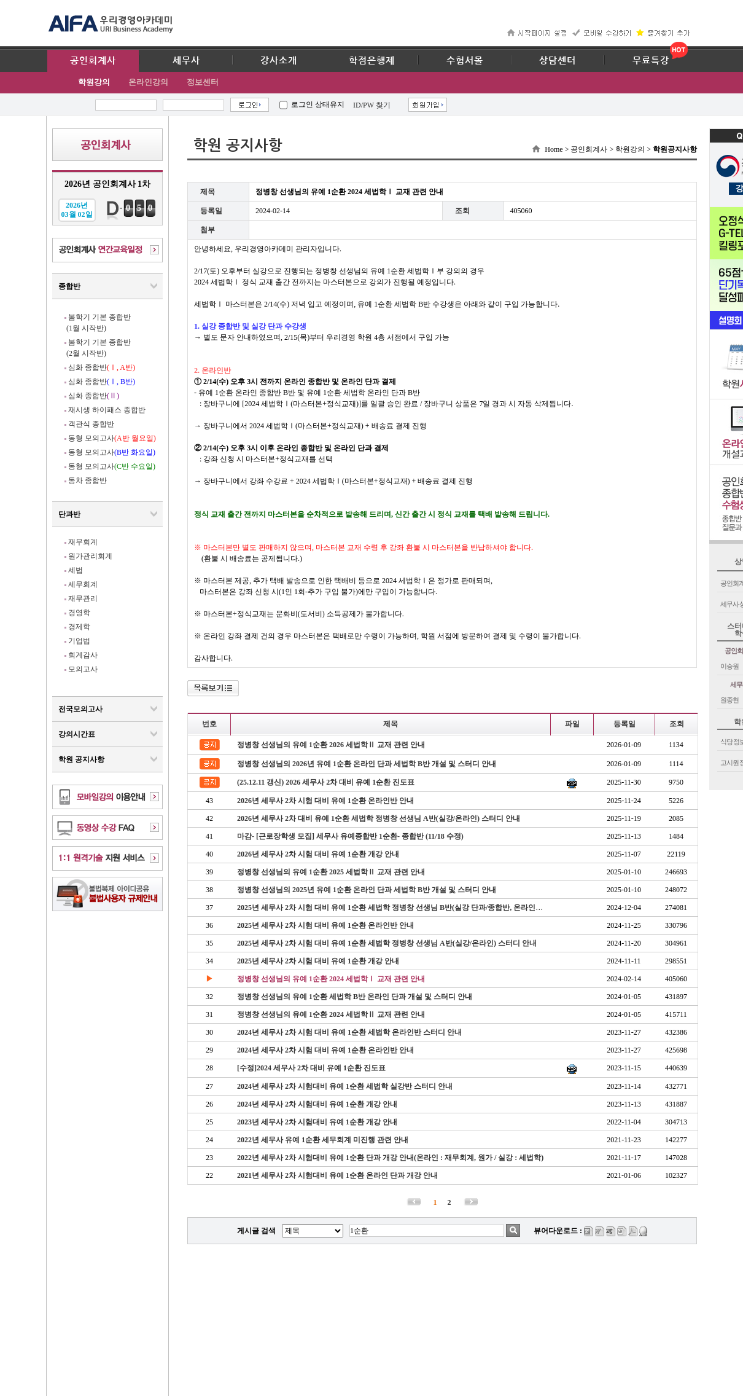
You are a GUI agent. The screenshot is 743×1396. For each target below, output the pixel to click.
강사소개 (278, 61)
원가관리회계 (90, 556)
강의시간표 (76, 734)
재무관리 (83, 598)
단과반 (69, 514)
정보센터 (203, 82)
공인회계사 (93, 61)
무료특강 (650, 61)
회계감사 (83, 655)
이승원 (729, 666)
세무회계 (83, 584)
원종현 (729, 700)
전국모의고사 (80, 709)
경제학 (79, 626)
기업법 (79, 641)
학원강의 (94, 82)
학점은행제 (372, 61)
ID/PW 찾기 (372, 105)
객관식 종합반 (91, 424)
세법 (75, 570)
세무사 (186, 61)
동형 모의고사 (112, 438)
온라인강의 (148, 82)
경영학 (79, 612)
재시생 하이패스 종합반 (107, 410)
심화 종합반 (101, 367)
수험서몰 (464, 61)
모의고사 (83, 669)
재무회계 (83, 542)
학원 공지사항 (81, 759)
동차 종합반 (87, 480)
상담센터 (557, 61)
